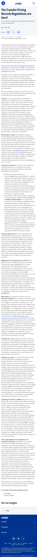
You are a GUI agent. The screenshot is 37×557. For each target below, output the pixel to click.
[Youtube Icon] (18, 539)
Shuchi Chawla (9, 495)
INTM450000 (5, 71)
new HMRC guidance (19, 150)
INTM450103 (5, 293)
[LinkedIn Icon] (14, 539)
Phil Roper (8, 493)
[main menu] (3, 3)
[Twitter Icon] (23, 539)
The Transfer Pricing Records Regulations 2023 (16, 65)
